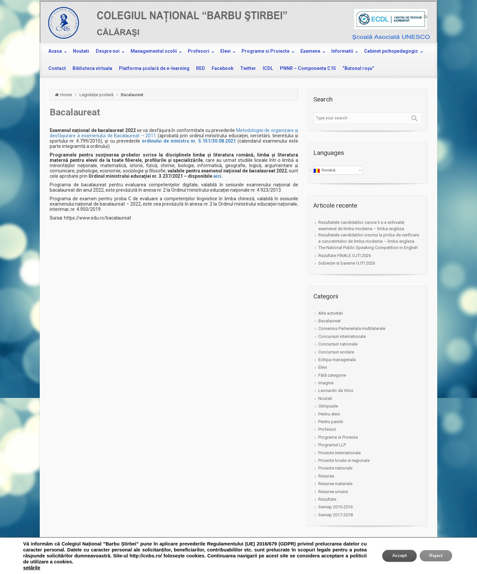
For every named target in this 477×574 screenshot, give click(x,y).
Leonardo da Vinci (335, 390)
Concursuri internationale (342, 336)
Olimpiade (328, 406)
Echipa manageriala (337, 359)
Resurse (326, 476)
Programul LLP (332, 444)
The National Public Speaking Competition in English (368, 247)
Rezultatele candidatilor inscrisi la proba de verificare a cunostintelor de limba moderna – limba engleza (368, 238)
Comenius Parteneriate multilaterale (351, 328)
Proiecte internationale (339, 452)
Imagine (326, 382)
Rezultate (327, 499)
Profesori (327, 429)
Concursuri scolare (336, 352)
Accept (399, 555)
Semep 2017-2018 (335, 514)
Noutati (325, 398)
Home (66, 94)
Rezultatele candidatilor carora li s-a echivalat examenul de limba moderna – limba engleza (361, 225)
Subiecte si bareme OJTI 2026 (346, 263)
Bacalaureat (329, 320)
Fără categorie (332, 375)
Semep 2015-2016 (335, 506)
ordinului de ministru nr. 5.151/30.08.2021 (189, 141)
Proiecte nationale (335, 468)
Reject (436, 555)
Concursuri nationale (337, 344)
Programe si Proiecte (338, 437)
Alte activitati (330, 313)
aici (217, 176)
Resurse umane (333, 491)
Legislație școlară (96, 94)
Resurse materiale (335, 483)
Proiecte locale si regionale (344, 460)
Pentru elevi (329, 414)
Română (325, 170)
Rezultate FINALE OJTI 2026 (344, 255)
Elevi (322, 367)
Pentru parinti (330, 421)
